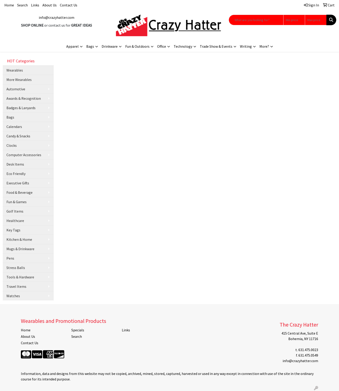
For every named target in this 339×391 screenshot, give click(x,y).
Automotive (15, 89)
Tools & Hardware (20, 277)
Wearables (14, 70)
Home (9, 5)
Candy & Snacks (18, 136)
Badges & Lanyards (21, 107)
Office (161, 46)
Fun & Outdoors (137, 46)
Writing (246, 46)
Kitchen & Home (19, 239)
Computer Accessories (23, 155)
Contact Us (68, 5)
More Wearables (19, 79)
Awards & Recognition (23, 98)
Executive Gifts (17, 183)
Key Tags (13, 230)
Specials (77, 330)
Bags (90, 46)
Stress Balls (15, 267)
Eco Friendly (15, 173)
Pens (10, 258)
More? (264, 46)
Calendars (14, 126)
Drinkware (110, 46)
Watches (13, 296)
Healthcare (15, 220)
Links (35, 5)
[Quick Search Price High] (316, 20)
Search (22, 5)
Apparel (72, 46)
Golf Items (14, 211)
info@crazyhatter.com (56, 17)
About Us (49, 5)
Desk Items (15, 164)
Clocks (11, 145)
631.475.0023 (308, 349)
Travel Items (16, 286)
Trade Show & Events (216, 46)
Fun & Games (16, 202)
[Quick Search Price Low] (294, 20)
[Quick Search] (256, 20)
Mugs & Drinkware (20, 249)
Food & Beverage (19, 192)
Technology (183, 46)
